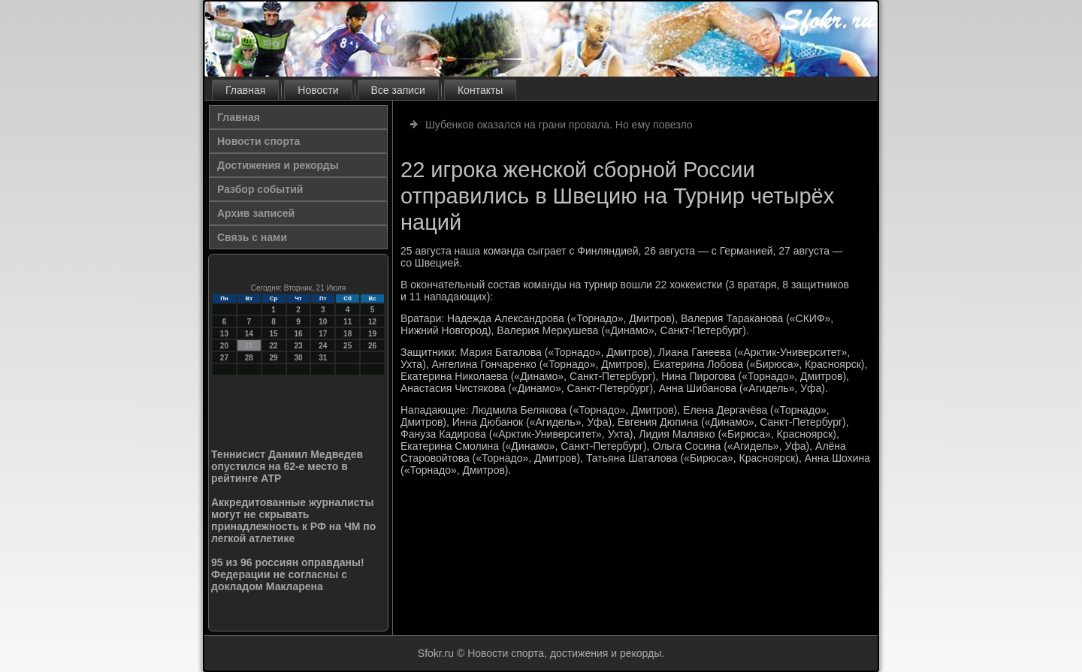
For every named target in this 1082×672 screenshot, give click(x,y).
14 (249, 334)
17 (323, 334)
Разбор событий (260, 189)
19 (372, 334)
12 (372, 322)
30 (298, 358)
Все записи (398, 90)
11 (347, 322)
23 (298, 346)
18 (347, 334)
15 (274, 334)
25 (347, 346)
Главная (245, 90)
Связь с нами (252, 237)
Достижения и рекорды (278, 165)
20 (224, 346)
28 (249, 358)
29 (274, 358)
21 (249, 346)
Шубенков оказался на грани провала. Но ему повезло (559, 125)
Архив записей (256, 213)
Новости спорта (258, 141)
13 (224, 334)
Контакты (480, 90)
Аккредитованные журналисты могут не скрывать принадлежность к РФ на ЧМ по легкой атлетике (293, 520)
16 (298, 334)
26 (372, 346)
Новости (318, 90)
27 (224, 358)
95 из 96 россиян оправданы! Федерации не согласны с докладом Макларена (287, 574)
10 (323, 322)
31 (323, 358)
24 (323, 346)
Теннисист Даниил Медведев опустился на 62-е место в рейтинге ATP (287, 466)
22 (274, 346)
